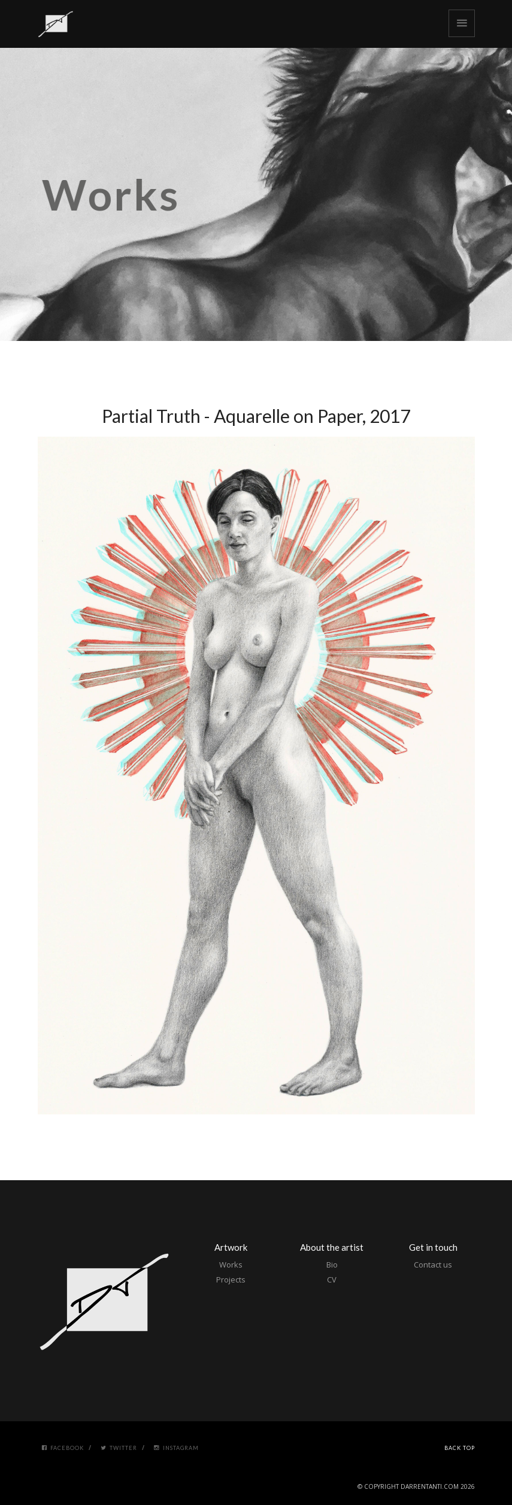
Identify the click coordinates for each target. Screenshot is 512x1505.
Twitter (119, 1448)
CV (332, 1279)
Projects (231, 1279)
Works (231, 1264)
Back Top (459, 1448)
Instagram (176, 1448)
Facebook (62, 1448)
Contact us (433, 1264)
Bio (332, 1264)
